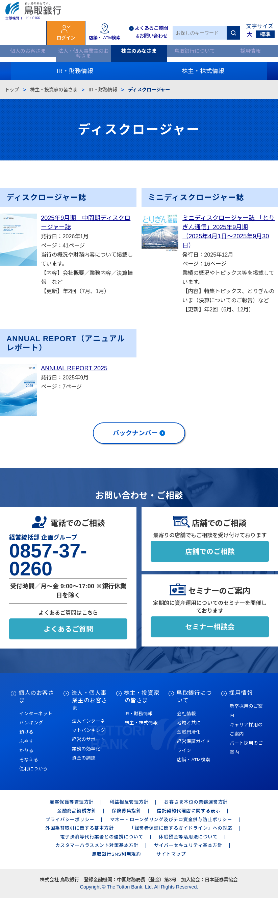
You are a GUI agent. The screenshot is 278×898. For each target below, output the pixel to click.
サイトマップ (171, 854)
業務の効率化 (86, 748)
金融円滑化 (189, 732)
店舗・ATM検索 (193, 759)
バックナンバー (135, 433)
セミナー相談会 (210, 627)
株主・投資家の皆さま (53, 89)
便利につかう (33, 768)
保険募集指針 (126, 810)
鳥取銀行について (194, 51)
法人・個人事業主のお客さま (83, 53)
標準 (265, 34)
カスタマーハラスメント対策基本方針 (97, 845)
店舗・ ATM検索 (105, 37)
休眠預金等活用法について (188, 836)
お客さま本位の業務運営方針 (196, 802)
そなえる (28, 759)
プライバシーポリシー (70, 819)
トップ (12, 89)
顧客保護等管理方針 (72, 802)
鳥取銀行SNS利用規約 (116, 854)
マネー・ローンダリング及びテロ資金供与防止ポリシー (171, 819)
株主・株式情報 (141, 722)
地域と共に (189, 722)
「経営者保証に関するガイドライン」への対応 (180, 828)
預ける (26, 732)
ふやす (26, 741)
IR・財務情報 (103, 89)
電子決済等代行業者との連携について (102, 836)
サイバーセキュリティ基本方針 (188, 845)
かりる (26, 750)
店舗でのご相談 (210, 551)
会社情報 (186, 713)
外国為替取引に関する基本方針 (79, 828)
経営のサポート (88, 739)
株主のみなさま (139, 51)
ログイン (65, 38)
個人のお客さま (28, 51)
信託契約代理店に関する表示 (189, 810)
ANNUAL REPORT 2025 (74, 368)
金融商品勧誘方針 (76, 810)
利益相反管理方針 (129, 802)
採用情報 (250, 51)
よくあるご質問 (68, 629)
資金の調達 (84, 758)
